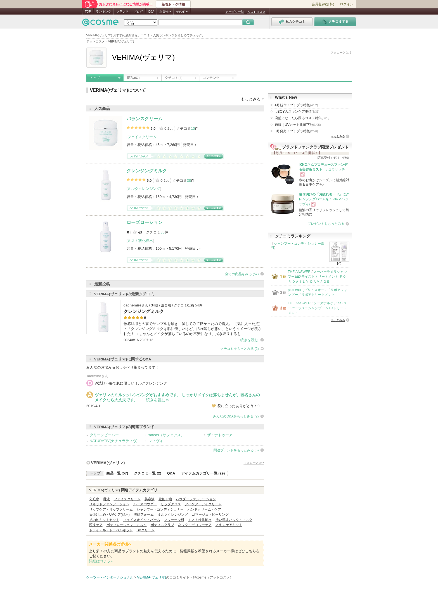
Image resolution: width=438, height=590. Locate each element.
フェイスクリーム (142, 137)
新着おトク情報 (173, 4)
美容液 (150, 499)
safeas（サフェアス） (166, 435)
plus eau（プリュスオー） (308, 290)
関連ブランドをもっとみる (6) (236, 450)
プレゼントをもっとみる (325, 224)
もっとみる (338, 136)
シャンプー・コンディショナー (160, 509)
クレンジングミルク (147, 170)
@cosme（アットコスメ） (213, 577)
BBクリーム (146, 530)
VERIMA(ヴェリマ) (108, 463)
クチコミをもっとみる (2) (239, 349)
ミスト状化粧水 (140, 241)
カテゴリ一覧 (235, 11)
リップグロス (171, 504)
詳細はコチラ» (101, 561)
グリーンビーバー (104, 435)
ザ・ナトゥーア (220, 435)
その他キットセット (104, 520)
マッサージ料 (174, 520)
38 (189, 180)
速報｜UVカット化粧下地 (298, 125)
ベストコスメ (256, 11)
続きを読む (249, 340)
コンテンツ (211, 78)
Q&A (151, 11)
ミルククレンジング (143, 189)
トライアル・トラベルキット (111, 530)
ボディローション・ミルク (126, 525)
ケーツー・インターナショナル (109, 577)
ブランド (122, 11)
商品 (133, 78)
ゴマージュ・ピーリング (210, 514)
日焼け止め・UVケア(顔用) (109, 514)
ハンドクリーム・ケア (204, 509)
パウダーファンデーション (196, 499)
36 (162, 232)
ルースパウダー (145, 504)
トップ (95, 78)
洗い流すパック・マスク (234, 520)
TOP (88, 11)
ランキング (103, 11)
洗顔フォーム (144, 514)
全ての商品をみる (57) (242, 274)
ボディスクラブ (162, 525)
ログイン (346, 4)
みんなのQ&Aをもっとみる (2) (236, 416)
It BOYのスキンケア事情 (297, 112)
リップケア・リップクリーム (111, 509)
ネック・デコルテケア (195, 525)
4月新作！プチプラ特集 (296, 105)
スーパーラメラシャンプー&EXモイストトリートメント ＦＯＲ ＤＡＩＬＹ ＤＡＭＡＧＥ (317, 277)
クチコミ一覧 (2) (147, 473)
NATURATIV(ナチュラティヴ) (114, 441)
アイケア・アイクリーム (203, 504)
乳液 (106, 499)
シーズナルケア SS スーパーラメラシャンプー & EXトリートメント (317, 308)
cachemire (132, 305)
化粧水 (94, 499)
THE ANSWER (299, 272)
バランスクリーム (144, 118)
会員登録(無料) (323, 4)
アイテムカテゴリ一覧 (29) (203, 473)
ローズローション (144, 222)
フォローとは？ (341, 52)
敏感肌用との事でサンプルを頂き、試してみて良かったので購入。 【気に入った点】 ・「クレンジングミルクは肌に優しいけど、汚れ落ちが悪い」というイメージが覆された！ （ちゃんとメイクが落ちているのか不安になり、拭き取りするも (193, 329)
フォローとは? (253, 462)
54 (197, 305)
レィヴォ (155, 441)
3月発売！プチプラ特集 (296, 131)
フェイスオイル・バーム (141, 520)
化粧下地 (165, 499)
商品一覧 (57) (117, 473)
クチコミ (173, 78)
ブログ (138, 11)
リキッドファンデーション (109, 504)
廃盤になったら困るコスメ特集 (302, 118)
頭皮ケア (96, 525)
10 (193, 128)
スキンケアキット (229, 525)
